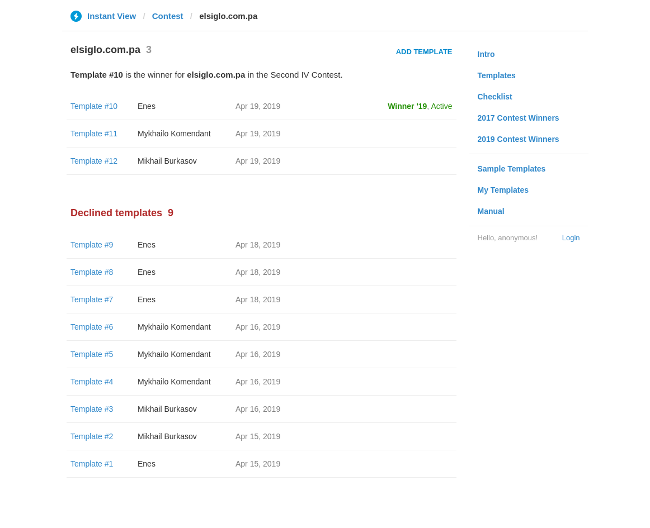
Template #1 (91, 463)
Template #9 (91, 244)
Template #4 (91, 381)
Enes (147, 106)
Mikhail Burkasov (167, 160)
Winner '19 (407, 106)
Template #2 (91, 436)
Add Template (424, 51)
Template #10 (93, 106)
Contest (167, 16)
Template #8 (91, 272)
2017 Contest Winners (518, 117)
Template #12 (93, 160)
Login (571, 238)
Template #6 (91, 326)
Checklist (495, 96)
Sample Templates (512, 168)
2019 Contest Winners (518, 139)
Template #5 (91, 354)
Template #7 (91, 299)
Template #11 (93, 133)
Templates (497, 75)
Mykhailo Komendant (174, 133)
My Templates (503, 189)
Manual (491, 211)
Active (441, 106)
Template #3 (91, 409)
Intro (486, 54)
